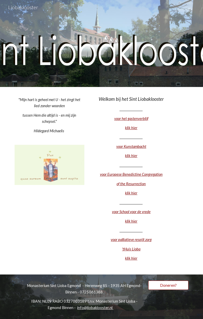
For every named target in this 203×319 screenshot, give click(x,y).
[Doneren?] (168, 285)
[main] (49, 115)
